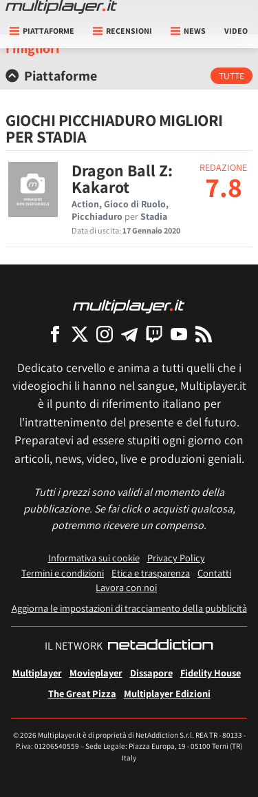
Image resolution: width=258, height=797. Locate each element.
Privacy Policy (176, 557)
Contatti (214, 572)
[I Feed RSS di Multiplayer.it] (203, 333)
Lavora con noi (126, 587)
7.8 (223, 187)
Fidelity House (210, 672)
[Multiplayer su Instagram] (104, 333)
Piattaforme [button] (42, 30)
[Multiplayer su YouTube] (179, 333)
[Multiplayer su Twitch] (154, 333)
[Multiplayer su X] (80, 333)
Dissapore (151, 672)
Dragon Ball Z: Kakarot (122, 178)
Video (236, 30)
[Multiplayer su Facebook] (55, 333)
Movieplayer (95, 672)
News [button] (188, 30)
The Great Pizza (82, 693)
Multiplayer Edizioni (167, 693)
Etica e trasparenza (150, 572)
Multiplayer (37, 672)
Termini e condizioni (62, 572)
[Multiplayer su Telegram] (129, 333)
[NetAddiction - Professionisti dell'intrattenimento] (160, 646)
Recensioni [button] (122, 30)
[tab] (129, 76)
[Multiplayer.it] (61, 7)
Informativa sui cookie (94, 557)
